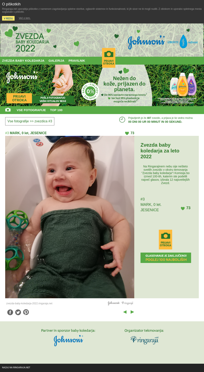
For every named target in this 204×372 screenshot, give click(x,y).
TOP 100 (56, 110)
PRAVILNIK (76, 60)
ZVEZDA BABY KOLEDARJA (23, 60)
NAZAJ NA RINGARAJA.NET (16, 367)
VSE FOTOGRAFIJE (31, 110)
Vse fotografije (18, 121)
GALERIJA (56, 60)
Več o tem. (25, 18)
